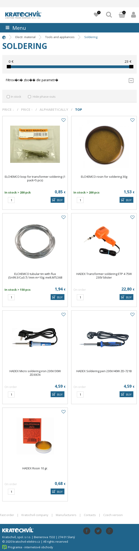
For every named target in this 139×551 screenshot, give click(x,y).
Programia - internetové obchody (30, 547)
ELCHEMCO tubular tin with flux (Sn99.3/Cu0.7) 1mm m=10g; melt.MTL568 (35, 275)
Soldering (90, 37)
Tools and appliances (60, 37)
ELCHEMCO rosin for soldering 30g (104, 177)
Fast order (7, 515)
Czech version (113, 515)
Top (78, 109)
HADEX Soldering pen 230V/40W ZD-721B (104, 371)
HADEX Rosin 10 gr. (35, 468)
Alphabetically (54, 109)
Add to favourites (63, 120)
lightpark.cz (28, 14)
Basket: (122, 15)
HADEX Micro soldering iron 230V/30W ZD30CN (35, 373)
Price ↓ (8, 109)
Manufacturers (66, 515)
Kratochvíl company (34, 515)
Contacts (90, 515)
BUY (60, 200)
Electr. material (25, 37)
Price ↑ (27, 109)
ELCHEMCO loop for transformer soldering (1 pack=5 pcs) (35, 178)
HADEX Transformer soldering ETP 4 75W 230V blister (104, 275)
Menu (19, 27)
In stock (16, 97)
